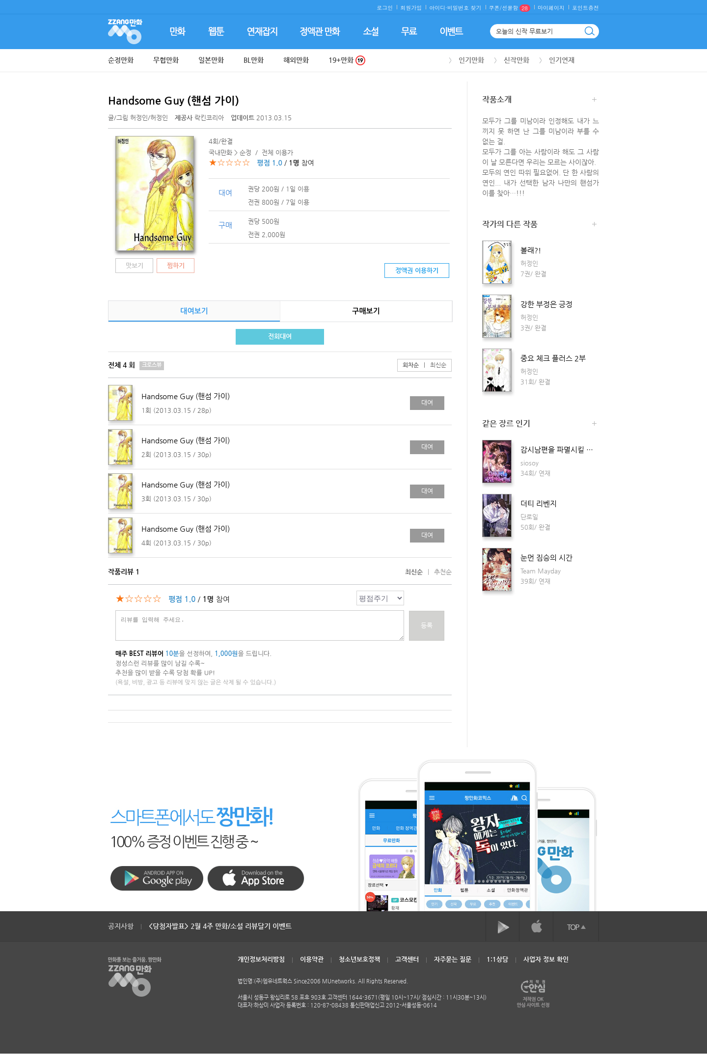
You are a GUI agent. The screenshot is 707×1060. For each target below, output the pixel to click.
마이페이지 (551, 7)
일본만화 (211, 59)
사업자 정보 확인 (546, 959)
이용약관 (312, 959)
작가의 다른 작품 (539, 225)
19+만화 (346, 60)
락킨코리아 (200, 117)
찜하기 (176, 265)
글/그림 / (138, 117)
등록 (427, 625)
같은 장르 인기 (539, 424)
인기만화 (471, 59)
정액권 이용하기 (416, 270)
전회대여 (280, 336)
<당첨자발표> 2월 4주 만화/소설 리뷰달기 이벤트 (220, 926)
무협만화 (166, 59)
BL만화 (254, 59)
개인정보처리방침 (261, 959)
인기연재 (561, 59)
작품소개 (539, 100)
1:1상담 (497, 959)
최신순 (432, 364)
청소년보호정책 (359, 959)
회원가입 (411, 7)
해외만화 (296, 59)
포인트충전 (585, 7)
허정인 (139, 117)
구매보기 (366, 311)
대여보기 (194, 311)
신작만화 (516, 59)
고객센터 (407, 959)
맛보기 (134, 265)
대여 (427, 402)
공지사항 (121, 926)
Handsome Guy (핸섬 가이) (173, 100)
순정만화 (121, 59)
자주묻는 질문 (452, 959)
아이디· (438, 7)
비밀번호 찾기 (464, 7)
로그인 (385, 7)
